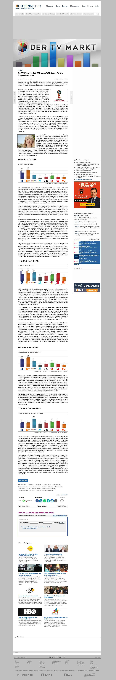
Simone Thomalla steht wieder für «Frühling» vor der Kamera (88, 176)
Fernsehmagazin (29, 670)
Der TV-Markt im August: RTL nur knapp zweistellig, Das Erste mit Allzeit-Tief (86, 234)
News (57, 6)
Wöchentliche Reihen (56, 661)
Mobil (16, 663)
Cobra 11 (31, 484)
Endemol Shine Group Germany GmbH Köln (85, 243)
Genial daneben (56, 484)
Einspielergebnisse (81, 663)
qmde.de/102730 (64, 494)
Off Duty (50, 486)
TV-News (41, 661)
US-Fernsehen (42, 667)
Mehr (97, 6)
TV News (46, 670)
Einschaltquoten (52, 670)
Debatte (66, 661)
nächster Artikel (62, 506)
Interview (29, 663)
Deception (38, 484)
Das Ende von (88, 14)
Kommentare (23, 480)
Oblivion (44, 486)
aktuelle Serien (74, 670)
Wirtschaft (42, 663)
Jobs (91, 662)
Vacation (32, 490)
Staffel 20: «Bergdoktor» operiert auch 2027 (86, 172)
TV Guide (57, 670)
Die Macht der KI (62, 14)
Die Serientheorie (48, 14)
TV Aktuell (23, 670)
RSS (15, 661)
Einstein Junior (46, 484)
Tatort (28, 488)
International (42, 665)
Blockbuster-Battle (81, 665)
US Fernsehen (41, 670)
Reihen (28, 662)
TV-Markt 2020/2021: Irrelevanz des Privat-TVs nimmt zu (85, 219)
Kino (83, 6)
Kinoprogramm (81, 670)
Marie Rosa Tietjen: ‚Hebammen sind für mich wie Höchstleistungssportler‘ (87, 164)
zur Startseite (42, 506)
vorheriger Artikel (24, 506)
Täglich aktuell (55, 663)
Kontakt (91, 663)
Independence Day (23, 486)
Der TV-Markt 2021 (81, 216)
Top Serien (96, 670)
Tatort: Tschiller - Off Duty (48, 488)
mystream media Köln (86, 257)
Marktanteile (54, 662)
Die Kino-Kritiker (80, 662)
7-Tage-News (17, 665)
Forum (90, 6)
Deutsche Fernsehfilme (88, 670)
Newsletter (17, 662)
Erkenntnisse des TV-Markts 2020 (85, 222)
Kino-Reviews (67, 663)
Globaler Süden (76, 14)
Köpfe (41, 666)
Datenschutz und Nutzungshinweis (93, 665)
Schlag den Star (59, 486)
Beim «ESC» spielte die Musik (83, 162)
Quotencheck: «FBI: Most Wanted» (84, 174)
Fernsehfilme (68, 670)
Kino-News (79, 661)
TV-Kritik (66, 662)
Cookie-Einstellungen (94, 667)
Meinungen (74, 6)
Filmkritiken (35, 670)
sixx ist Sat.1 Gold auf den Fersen (85, 231)
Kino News (18, 670)
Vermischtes (42, 662)
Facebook (17, 666)
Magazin (49, 6)
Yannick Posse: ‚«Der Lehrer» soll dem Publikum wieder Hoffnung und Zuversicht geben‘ (88, 168)
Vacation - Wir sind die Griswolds (45, 490)
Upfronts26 (20, 14)
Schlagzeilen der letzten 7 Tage (84, 179)
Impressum (92, 668)
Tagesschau (21, 488)
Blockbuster (62, 670)
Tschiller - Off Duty (23, 490)
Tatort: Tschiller (36, 488)
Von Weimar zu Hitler (33, 14)
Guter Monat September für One (85, 224)
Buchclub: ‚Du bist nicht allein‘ (83, 170)
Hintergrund (29, 661)
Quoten (65, 6)
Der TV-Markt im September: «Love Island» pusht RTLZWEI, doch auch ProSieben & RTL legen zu (87, 228)
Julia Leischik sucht (35, 486)
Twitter (16, 667)
